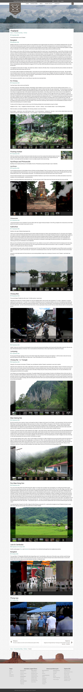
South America (56, 670)
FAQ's (58, 1)
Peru (54, 674)
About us (11, 671)
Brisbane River (67, 670)
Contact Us (11, 676)
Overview (22, 671)
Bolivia (54, 676)
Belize (43, 676)
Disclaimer (11, 674)
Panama (43, 683)
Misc (41, 3)
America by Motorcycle (52, 668)
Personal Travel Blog (18, 32)
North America (45, 670)
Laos (22, 549)
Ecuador (54, 673)
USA (43, 671)
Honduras (44, 679)
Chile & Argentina (56, 677)
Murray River (23, 670)
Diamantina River (34, 676)
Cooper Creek (34, 674)
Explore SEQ (67, 668)
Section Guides (23, 673)
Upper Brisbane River (68, 671)
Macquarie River (34, 673)
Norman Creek (67, 676)
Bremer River (66, 673)
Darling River (23, 676)
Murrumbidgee (23, 680)
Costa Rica (44, 682)
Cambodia (27, 549)
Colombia (55, 671)
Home (27, 3)
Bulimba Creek (67, 680)
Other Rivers (34, 670)
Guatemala (44, 678)
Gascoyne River (34, 680)
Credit (30, 690)
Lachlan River (34, 671)
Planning (22, 674)
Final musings (56, 679)
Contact (62, 1)
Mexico (43, 673)
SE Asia (25, 32)
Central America (45, 675)
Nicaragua (44, 680)
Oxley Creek (66, 674)
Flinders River (34, 677)
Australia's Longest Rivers (30, 668)
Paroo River (33, 681)
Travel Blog (48, 3)
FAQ (10, 673)
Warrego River (34, 679)
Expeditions (33, 3)
